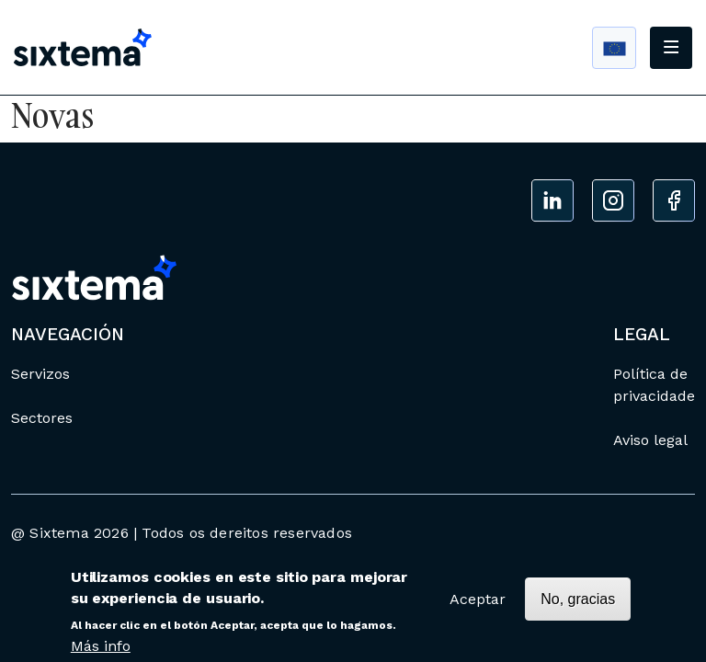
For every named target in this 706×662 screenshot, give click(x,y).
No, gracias (578, 604)
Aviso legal (650, 440)
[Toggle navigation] (671, 48)
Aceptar (478, 604)
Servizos (40, 373)
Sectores (42, 418)
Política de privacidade (654, 385)
